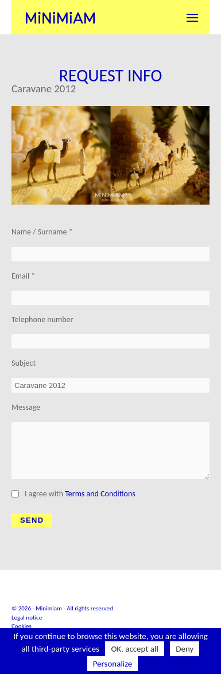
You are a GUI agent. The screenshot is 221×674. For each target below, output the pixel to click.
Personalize (113, 664)
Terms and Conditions (100, 494)
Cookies (21, 626)
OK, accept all (134, 649)
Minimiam (60, 17)
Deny (184, 649)
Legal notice (26, 617)
